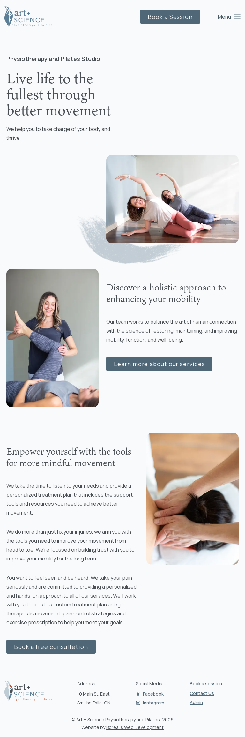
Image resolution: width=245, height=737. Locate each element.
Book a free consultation (51, 647)
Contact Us (202, 693)
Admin (196, 702)
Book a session (206, 684)
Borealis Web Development (135, 727)
